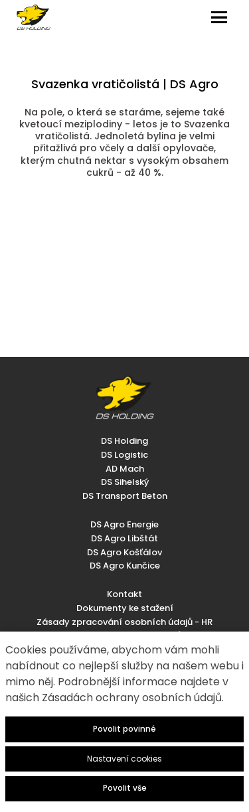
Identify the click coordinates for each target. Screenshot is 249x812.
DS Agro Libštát (124, 538)
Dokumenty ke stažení (124, 608)
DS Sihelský (125, 482)
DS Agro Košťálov (124, 552)
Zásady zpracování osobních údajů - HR (124, 622)
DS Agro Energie (124, 524)
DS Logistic (124, 454)
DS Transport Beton (124, 496)
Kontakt (124, 594)
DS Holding (124, 441)
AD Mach (125, 468)
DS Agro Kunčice (125, 565)
